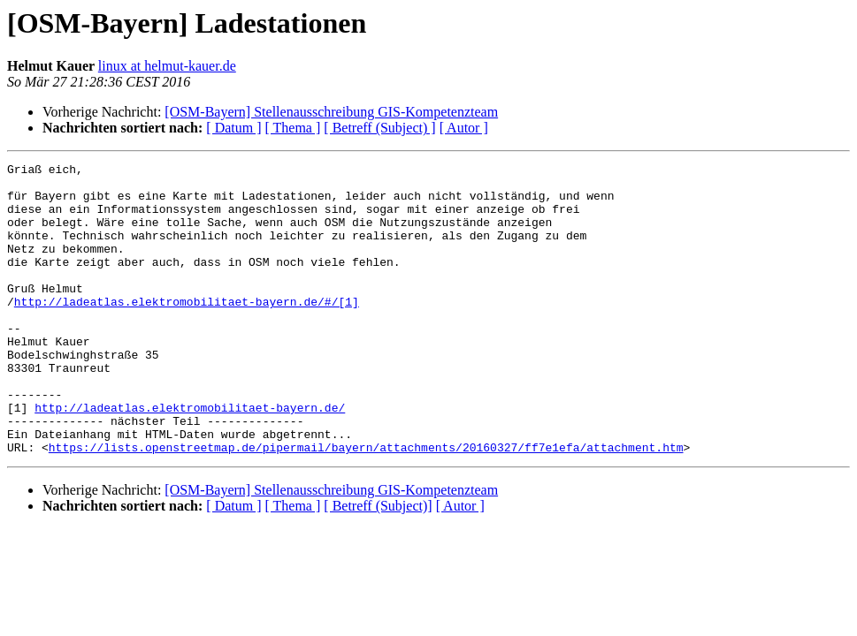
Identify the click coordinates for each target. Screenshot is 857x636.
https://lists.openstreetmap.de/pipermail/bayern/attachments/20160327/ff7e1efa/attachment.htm (366, 505)
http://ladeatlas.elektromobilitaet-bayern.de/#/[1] (186, 330)
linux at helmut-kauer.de (167, 65)
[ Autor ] (464, 127)
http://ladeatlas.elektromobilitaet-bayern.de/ (189, 458)
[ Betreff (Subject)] (378, 564)
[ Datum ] (233, 127)
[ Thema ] (293, 127)
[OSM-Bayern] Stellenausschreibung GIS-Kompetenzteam (331, 111)
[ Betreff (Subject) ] (379, 127)
